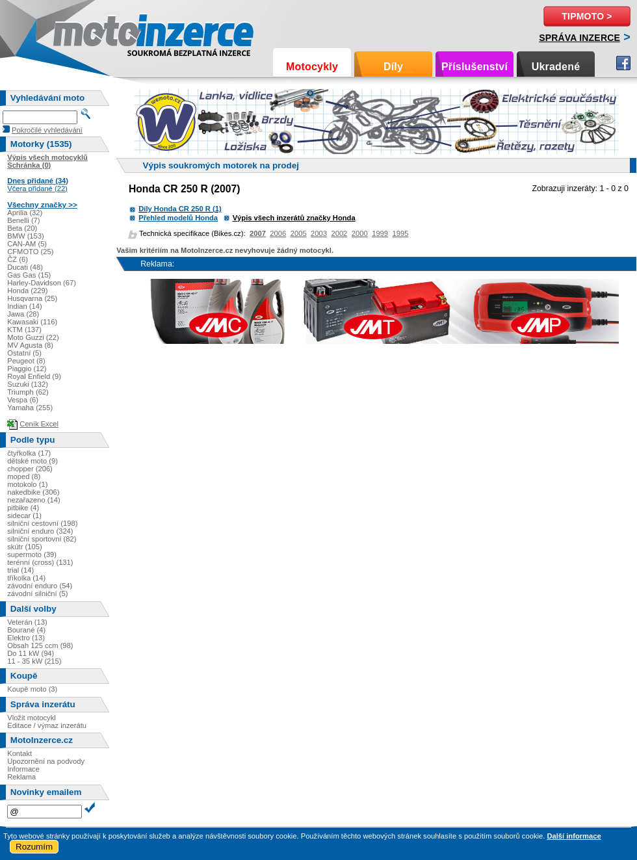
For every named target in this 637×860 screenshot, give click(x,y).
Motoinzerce (80, 32)
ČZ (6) (17, 259)
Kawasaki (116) (32, 322)
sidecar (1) (24, 515)
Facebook (623, 63)
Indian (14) (24, 306)
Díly (393, 66)
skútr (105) (24, 547)
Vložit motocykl (31, 718)
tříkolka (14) (26, 578)
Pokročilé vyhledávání (47, 130)
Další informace (574, 836)
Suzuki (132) (27, 384)
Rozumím (34, 847)
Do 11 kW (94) (30, 653)
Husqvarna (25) (32, 298)
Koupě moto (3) (32, 689)
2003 (319, 233)
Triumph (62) (28, 392)
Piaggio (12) (26, 368)
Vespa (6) (22, 400)
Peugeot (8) (26, 361)
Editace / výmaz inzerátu (46, 725)
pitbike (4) (23, 508)
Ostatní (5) (24, 353)
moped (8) (23, 476)
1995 (401, 233)
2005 (299, 233)
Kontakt (19, 753)
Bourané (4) (26, 630)
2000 (360, 233)
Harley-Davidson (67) (41, 283)
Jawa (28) (23, 314)
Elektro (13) (26, 638)
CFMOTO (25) (30, 251)
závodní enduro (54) (39, 586)
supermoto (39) (32, 554)
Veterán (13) (27, 622)
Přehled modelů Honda (178, 218)
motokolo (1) (27, 484)
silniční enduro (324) (40, 531)
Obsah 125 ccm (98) (40, 645)
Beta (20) (22, 228)
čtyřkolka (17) (29, 453)
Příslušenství (474, 66)
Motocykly (312, 66)
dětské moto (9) (32, 461)
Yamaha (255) (30, 407)
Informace (23, 769)
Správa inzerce (579, 38)
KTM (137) (24, 329)
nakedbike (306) (33, 492)
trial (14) (20, 570)
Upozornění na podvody (45, 761)
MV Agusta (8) (30, 345)
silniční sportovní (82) (41, 539)
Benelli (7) (23, 220)
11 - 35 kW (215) (34, 661)
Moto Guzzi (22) (33, 337)
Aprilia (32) (24, 212)
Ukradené (556, 66)
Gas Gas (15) (29, 275)
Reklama (21, 777)
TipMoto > (587, 16)
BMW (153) (25, 236)
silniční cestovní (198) (42, 523)
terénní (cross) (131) (40, 562)
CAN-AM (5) (27, 244)
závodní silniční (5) (37, 593)
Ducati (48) (25, 267)
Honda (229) (27, 290)
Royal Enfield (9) (34, 376)
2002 (339, 233)
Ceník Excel (39, 424)
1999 (380, 233)
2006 (278, 233)
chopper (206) (30, 469)
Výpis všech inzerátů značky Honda (294, 218)
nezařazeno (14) (33, 500)
